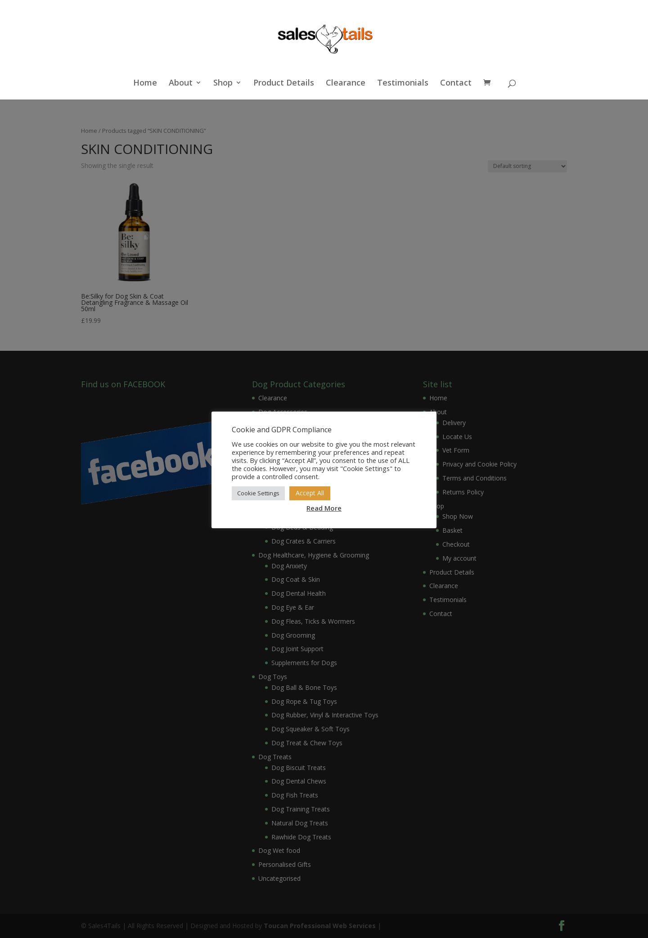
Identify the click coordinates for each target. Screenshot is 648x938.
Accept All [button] (310, 493)
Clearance (345, 83)
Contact (456, 83)
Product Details (283, 83)
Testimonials (402, 83)
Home (145, 83)
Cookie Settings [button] (258, 493)
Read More (324, 507)
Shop (223, 83)
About (181, 83)
